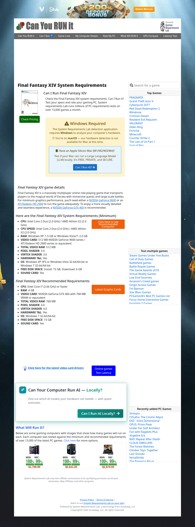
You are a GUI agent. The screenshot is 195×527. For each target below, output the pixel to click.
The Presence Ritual (141, 461)
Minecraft (135, 134)
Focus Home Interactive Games (148, 299)
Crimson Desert (139, 116)
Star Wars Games (140, 292)
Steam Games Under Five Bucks (149, 255)
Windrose (135, 112)
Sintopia (134, 413)
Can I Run (46, 36)
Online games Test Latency (103, 371)
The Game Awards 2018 (144, 270)
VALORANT (136, 123)
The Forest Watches (141, 446)
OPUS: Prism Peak (140, 424)
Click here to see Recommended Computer (108, 224)
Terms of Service (104, 499)
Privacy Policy (87, 499)
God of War (136, 145)
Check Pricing (29, 119)
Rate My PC (109, 36)
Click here (70, 440)
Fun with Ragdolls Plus (143, 432)
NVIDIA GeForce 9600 (102, 200)
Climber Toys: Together (143, 450)
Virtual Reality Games (142, 274)
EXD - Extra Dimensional (144, 421)
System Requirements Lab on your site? (103, 503)
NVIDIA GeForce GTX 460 (68, 207)
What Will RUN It (129, 36)
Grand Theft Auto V (141, 101)
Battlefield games (140, 263)
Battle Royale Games (142, 266)
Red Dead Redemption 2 (144, 108)
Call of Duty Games (141, 259)
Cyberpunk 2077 (139, 105)
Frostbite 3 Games (140, 303)
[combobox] (156, 85)
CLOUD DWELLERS (140, 443)
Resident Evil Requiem (143, 119)
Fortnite (134, 131)
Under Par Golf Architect (144, 428)
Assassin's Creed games (144, 281)
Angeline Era (137, 435)
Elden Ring (136, 127)
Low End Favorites (140, 277)
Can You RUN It (26, 36)
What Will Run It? (30, 427)
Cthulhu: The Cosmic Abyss (146, 417)
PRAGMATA (136, 97)
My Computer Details (86, 36)
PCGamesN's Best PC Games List (149, 296)
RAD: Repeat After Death (144, 439)
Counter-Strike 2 (139, 138)
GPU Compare (150, 36)
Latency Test (170, 36)
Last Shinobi (137, 454)
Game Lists (64, 36)
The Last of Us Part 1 (142, 142)
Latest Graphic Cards (108, 289)
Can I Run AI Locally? (100, 413)
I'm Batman (136, 288)
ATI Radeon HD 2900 (30, 204)
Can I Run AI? (85, 167)
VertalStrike (136, 457)
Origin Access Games (142, 285)
